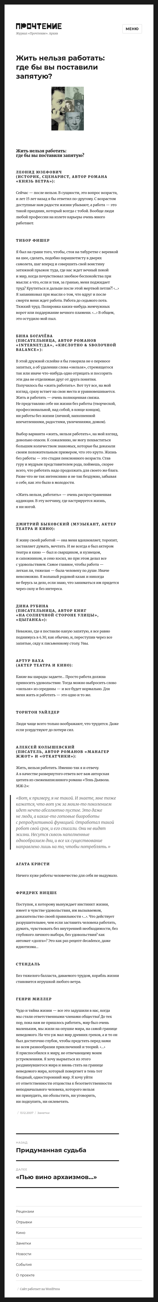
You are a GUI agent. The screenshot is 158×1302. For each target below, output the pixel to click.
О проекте (25, 1275)
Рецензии (25, 1211)
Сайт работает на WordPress (40, 1289)
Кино (20, 1233)
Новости (23, 1254)
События (24, 1265)
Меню (132, 29)
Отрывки (24, 1222)
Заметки (43, 1113)
